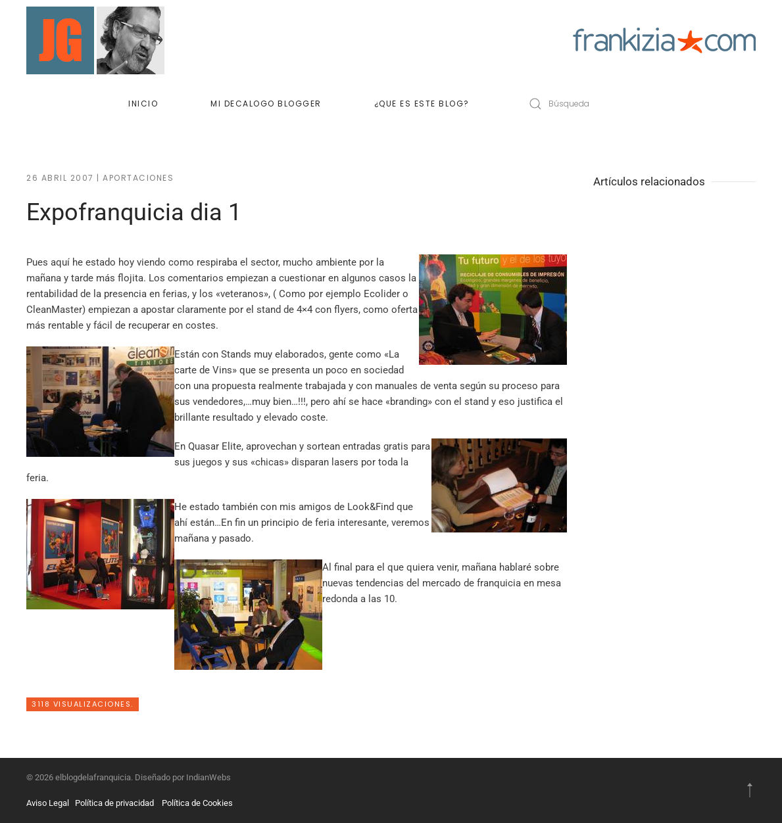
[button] (750, 790)
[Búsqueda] (601, 104)
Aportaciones (138, 177)
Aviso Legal (47, 803)
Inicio (143, 103)
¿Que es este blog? (422, 103)
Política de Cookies (197, 803)
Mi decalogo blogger (266, 103)
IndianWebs (208, 777)
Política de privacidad (114, 803)
